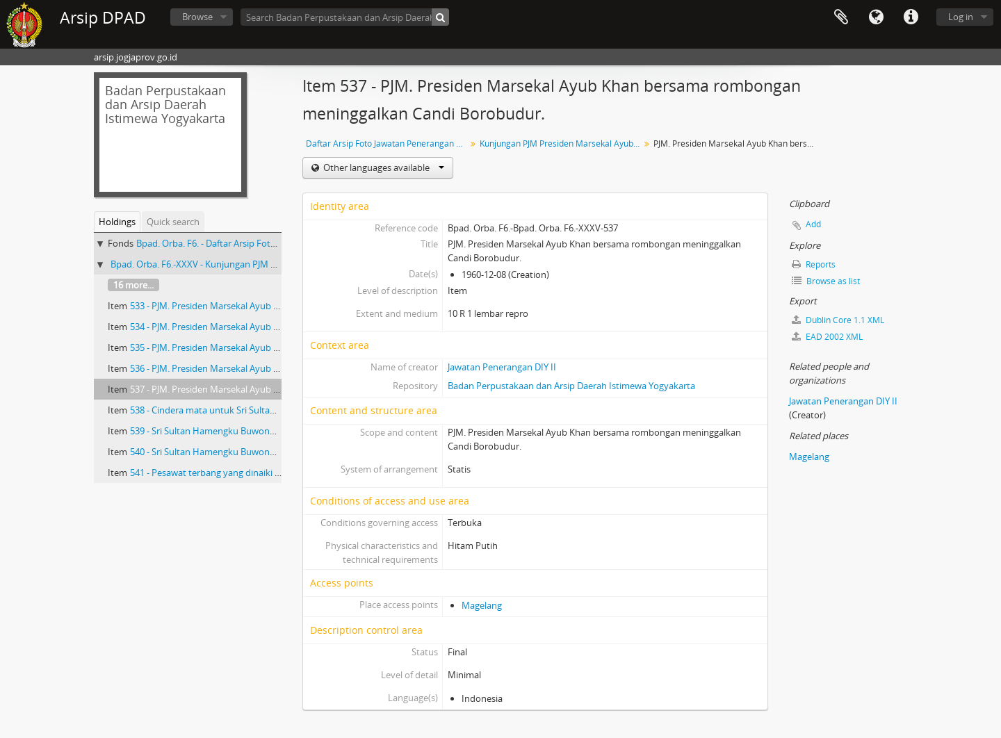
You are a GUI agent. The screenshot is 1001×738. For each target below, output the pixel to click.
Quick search (173, 221)
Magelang (482, 605)
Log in (960, 16)
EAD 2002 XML (827, 337)
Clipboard (841, 17)
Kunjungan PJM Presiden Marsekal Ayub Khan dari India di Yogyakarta (561, 143)
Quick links (910, 17)
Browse (197, 16)
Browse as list (826, 281)
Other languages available (382, 167)
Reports (814, 264)
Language (875, 17)
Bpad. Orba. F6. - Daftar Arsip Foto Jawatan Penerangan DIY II (261, 243)
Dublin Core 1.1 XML (838, 320)
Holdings (117, 221)
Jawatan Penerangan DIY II (502, 367)
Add (813, 224)
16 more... (133, 285)
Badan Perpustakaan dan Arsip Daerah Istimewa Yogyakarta (571, 385)
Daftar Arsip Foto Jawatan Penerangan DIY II (387, 143)
